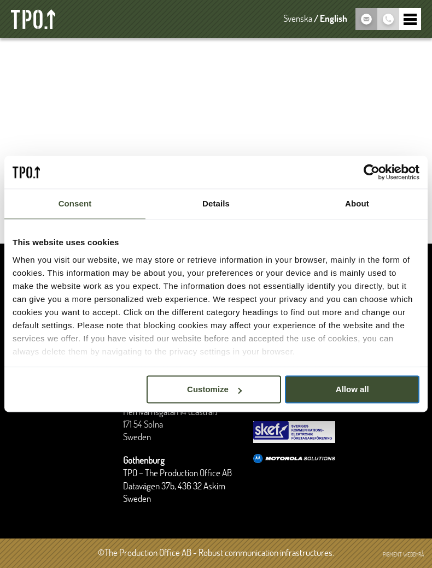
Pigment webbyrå (403, 555)
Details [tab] (216, 203)
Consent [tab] (75, 203)
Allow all (352, 389)
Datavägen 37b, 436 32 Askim (174, 486)
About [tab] (357, 203)
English (333, 19)
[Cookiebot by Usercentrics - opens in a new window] (371, 172)
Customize (214, 389)
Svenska (297, 19)
